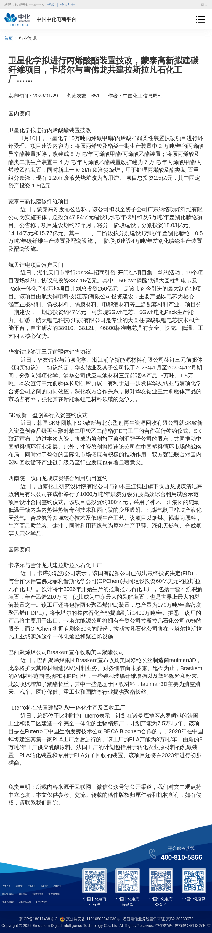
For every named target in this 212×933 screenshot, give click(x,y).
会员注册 (67, 4)
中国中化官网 (194, 899)
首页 (204, 4)
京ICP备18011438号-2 (38, 919)
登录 (51, 4)
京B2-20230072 (179, 919)
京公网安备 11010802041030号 (90, 919)
